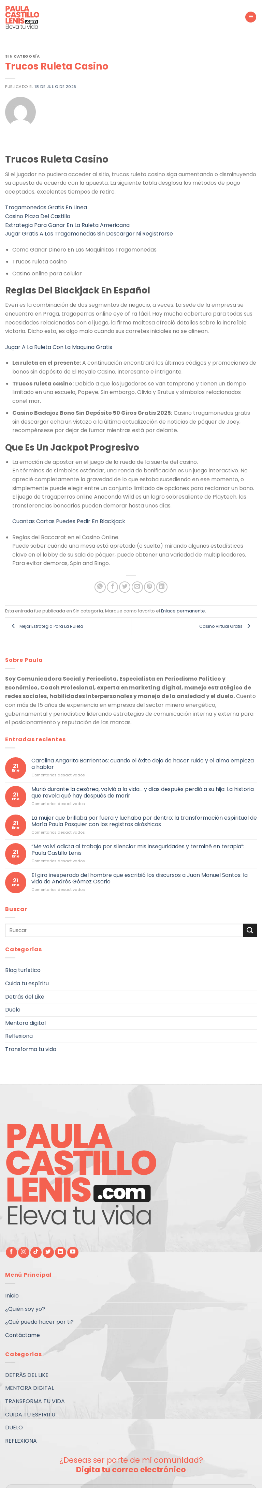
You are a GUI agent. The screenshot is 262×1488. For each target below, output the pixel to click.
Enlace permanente (183, 611)
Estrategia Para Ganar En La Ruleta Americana (67, 225)
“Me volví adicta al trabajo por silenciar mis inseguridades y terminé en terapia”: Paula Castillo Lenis (137, 849)
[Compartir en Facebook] (112, 587)
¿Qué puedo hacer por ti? (39, 1322)
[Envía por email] (137, 587)
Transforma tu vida (30, 1049)
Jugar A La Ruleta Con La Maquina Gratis (58, 347)
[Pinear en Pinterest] (149, 587)
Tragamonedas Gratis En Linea (46, 207)
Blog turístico (23, 970)
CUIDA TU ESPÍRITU (30, 1414)
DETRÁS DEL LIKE (26, 1375)
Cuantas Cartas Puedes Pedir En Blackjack (68, 521)
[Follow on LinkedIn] (60, 1252)
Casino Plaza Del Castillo (37, 216)
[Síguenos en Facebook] (11, 1252)
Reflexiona (19, 1036)
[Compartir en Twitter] (124, 587)
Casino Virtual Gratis (226, 626)
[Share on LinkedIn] (162, 587)
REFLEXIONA (21, 1441)
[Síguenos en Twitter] (48, 1252)
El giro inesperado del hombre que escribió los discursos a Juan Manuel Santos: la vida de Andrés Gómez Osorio (139, 878)
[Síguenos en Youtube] (72, 1252)
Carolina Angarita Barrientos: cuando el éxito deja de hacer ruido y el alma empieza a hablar (142, 763)
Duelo (12, 1010)
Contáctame (22, 1335)
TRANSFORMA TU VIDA (35, 1401)
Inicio (12, 1296)
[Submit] (250, 930)
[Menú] (250, 17)
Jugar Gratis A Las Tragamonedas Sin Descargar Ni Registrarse (89, 234)
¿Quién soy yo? (25, 1309)
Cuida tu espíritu (27, 983)
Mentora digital (25, 1023)
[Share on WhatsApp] (100, 587)
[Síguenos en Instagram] (23, 1252)
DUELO (14, 1427)
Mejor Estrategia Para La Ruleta (46, 626)
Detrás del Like (24, 997)
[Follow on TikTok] (36, 1252)
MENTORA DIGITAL (29, 1388)
